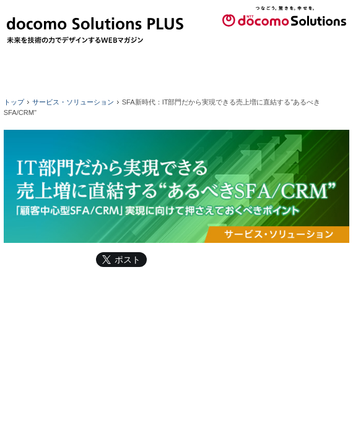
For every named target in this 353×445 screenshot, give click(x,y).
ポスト (128, 260)
